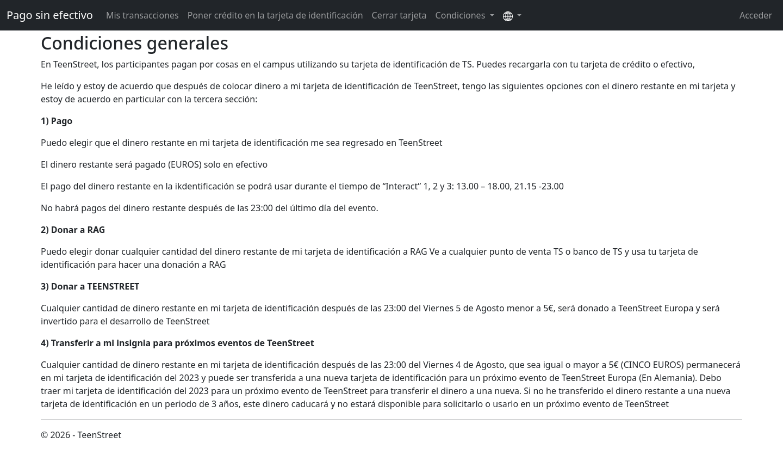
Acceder (755, 15)
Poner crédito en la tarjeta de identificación (275, 15)
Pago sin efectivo (50, 15)
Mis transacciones (142, 15)
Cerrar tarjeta (399, 15)
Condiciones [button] (462, 15)
